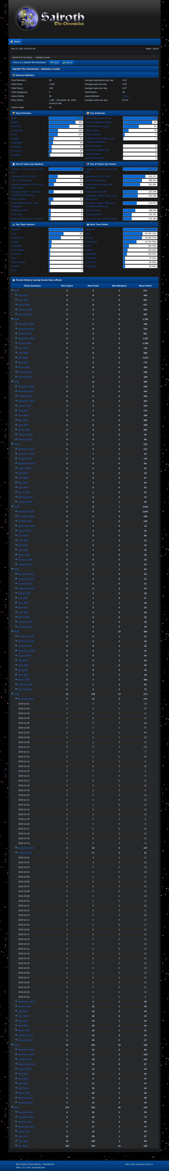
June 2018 (23, 1078)
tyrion (14, 134)
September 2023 (26, 463)
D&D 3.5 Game (18, 199)
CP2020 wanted (19, 210)
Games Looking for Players (98, 122)
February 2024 (25, 434)
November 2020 (26, 641)
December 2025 (26, 324)
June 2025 (23, 353)
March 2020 (24, 679)
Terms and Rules (137, 1164)
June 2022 (23, 540)
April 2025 (23, 362)
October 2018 (25, 1059)
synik (13, 118)
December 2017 (26, 1112)
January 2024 (25, 439)
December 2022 (26, 511)
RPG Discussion (93, 146)
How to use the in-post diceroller (101, 218)
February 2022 (25, 559)
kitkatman (16, 126)
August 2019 (24, 1006)
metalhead (90, 258)
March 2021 (24, 617)
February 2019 (25, 1035)
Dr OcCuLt (16, 151)
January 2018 (25, 1102)
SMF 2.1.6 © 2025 (23, 1168)
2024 (16, 381)
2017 (16, 1107)
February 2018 (25, 1098)
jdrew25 (15, 122)
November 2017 (26, 1117)
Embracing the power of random (27, 218)
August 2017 (24, 1131)
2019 (16, 694)
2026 (16, 290)
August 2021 (24, 593)
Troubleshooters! (93, 214)
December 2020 (26, 636)
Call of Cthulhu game (21, 180)
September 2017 (26, 1126)
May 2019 (23, 1021)
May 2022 (23, 545)
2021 (16, 569)
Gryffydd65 (16, 142)
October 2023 (25, 458)
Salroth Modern (93, 154)
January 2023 (25, 502)
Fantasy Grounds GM (95, 191)
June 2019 (23, 1016)
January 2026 (25, 314)
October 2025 (25, 333)
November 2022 (26, 516)
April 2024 (23, 425)
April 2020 (23, 675)
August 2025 (24, 343)
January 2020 (25, 689)
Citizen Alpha (91, 130)
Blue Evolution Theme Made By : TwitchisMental (35, 1164)
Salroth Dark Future (95, 158)
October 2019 (25, 853)
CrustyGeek (17, 130)
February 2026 (25, 309)
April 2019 (23, 1025)
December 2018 (26, 1049)
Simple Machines (38, 1168)
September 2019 (26, 1001)
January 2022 (25, 564)
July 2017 (23, 1136)
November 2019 (26, 848)
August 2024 (24, 406)
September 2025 (26, 338)
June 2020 (23, 665)
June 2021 (23, 603)
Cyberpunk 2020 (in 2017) (24, 176)
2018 (16, 1045)
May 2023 (23, 482)
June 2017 (23, 1141)
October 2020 (25, 646)
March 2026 (24, 305)
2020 (16, 631)
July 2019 (23, 1011)
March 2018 (24, 1093)
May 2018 (23, 1083)
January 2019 (25, 1040)
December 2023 (26, 449)
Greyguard (16, 146)
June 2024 (23, 415)
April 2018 (23, 1088)
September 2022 (26, 526)
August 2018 (24, 1069)
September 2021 (26, 588)
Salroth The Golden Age (97, 150)
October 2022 (25, 521)
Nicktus (126, 96)
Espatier (15, 138)
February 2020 (25, 684)
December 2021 (26, 574)
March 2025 (24, 367)
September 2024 (26, 401)
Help (127, 1164)
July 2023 (23, 473)
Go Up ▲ (149, 1164)
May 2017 (23, 1146)
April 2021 (23, 612)
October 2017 (25, 1122)
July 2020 (23, 660)
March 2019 (24, 1030)
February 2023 (25, 497)
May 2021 (23, 607)
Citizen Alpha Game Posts (98, 118)
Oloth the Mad (18, 262)
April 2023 (23, 487)
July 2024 (23, 410)
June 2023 (23, 478)
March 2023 (24, 492)
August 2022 (24, 531)
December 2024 (26, 386)
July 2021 (23, 598)
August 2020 (24, 655)
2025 (16, 319)
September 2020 (26, 651)
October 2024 (25, 396)
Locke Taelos (17, 250)
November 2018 (26, 1054)
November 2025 (26, 329)
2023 (16, 444)
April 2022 (23, 550)
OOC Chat (16, 214)
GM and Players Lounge (97, 126)
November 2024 (26, 391)
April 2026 (23, 300)
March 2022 (24, 555)
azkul (13, 258)
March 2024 (24, 430)
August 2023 (24, 468)
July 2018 (23, 1074)
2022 (16, 507)
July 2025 (23, 348)
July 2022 (23, 535)
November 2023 (26, 454)
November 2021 (26, 579)
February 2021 (25, 622)
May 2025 (23, 357)
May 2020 (23, 670)
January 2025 (25, 377)
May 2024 (23, 420)
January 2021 (25, 627)
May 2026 (23, 295)
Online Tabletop (93, 134)
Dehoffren (16, 155)
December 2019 (26, 699)
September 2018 (26, 1064)
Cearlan (15, 266)
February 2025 (25, 372)
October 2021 (25, 583)
